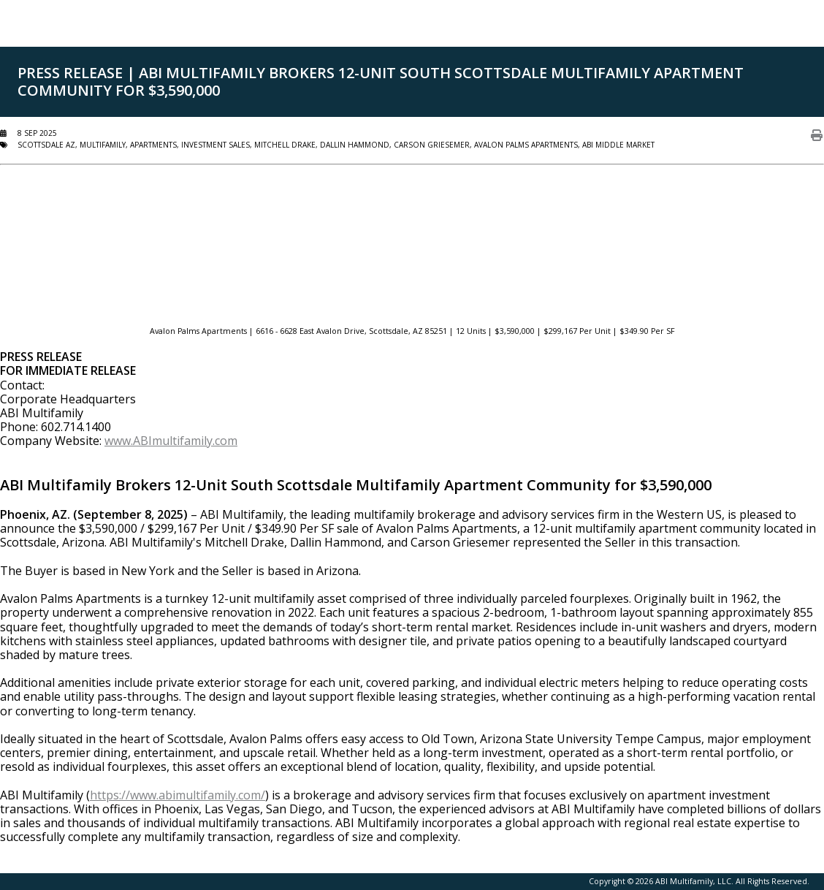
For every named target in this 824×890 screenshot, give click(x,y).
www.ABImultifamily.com (170, 441)
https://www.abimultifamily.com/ (177, 795)
